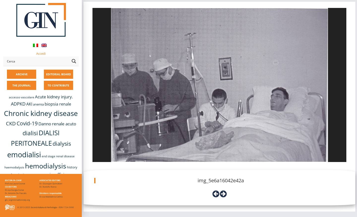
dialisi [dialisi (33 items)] (30, 133)
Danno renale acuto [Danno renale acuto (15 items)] (57, 124)
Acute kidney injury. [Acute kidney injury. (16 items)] (54, 97)
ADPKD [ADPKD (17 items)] (18, 104)
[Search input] (37, 61)
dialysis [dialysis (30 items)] (62, 143)
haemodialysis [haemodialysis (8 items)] (14, 167)
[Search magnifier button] (74, 61)
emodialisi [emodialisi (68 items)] (24, 155)
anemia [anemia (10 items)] (38, 104)
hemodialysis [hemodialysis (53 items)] (45, 165)
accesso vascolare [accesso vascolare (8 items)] (21, 97)
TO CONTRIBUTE (58, 85)
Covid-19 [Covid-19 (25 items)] (27, 123)
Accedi (41, 53)
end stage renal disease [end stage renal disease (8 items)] (58, 156)
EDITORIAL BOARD (58, 74)
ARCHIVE (22, 74)
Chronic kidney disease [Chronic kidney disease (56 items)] (41, 113)
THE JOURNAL (21, 85)
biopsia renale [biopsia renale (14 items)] (58, 104)
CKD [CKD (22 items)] (11, 123)
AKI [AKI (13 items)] (29, 104)
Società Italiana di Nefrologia (44, 207)
